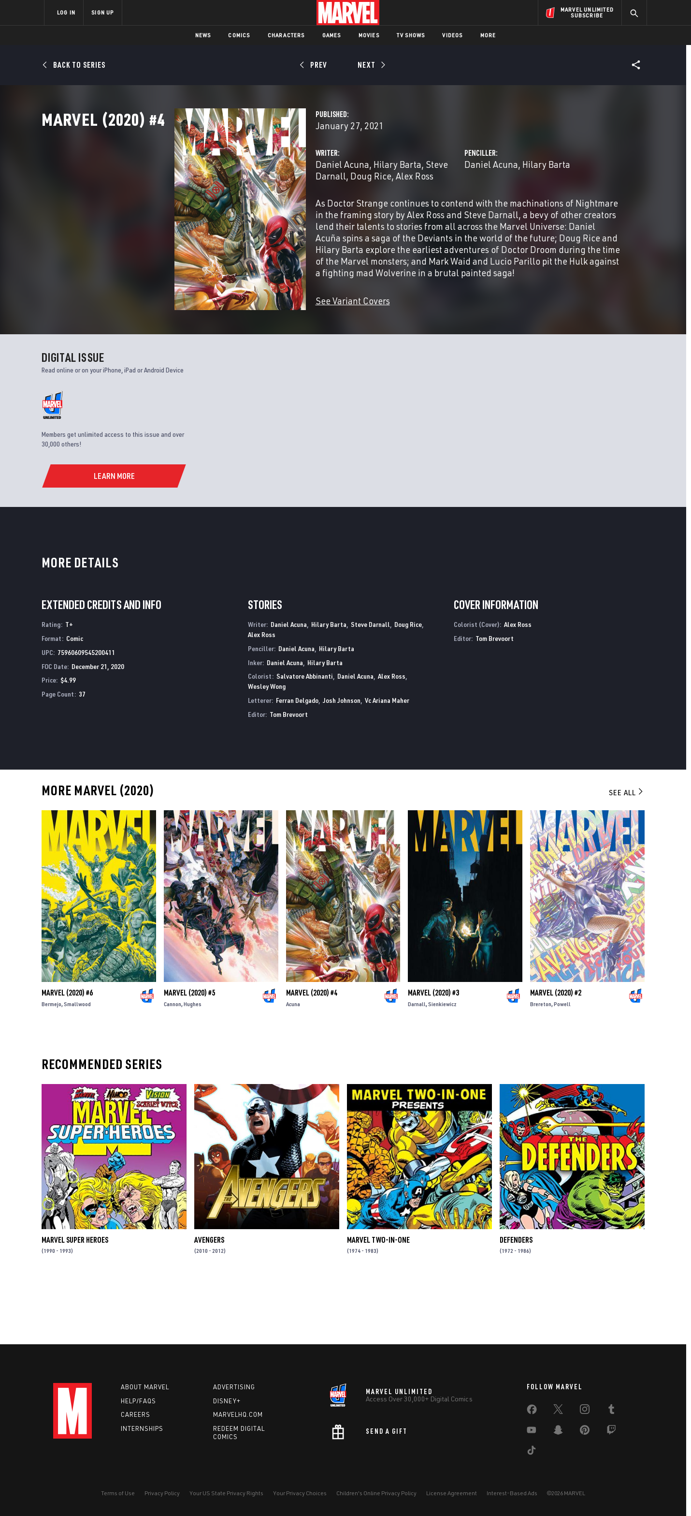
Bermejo (51, 1062)
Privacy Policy (162, 1493)
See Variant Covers (259, 331)
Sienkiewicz (442, 1062)
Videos (452, 35)
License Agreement (451, 1493)
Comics (239, 35)
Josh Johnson (341, 759)
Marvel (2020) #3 (433, 1050)
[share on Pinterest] (585, 1432)
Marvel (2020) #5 (189, 1050)
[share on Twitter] (558, 1411)
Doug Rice (408, 683)
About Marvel (145, 1387)
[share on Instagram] (585, 1411)
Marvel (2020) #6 (67, 1050)
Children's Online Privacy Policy (376, 1493)
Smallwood (77, 1062)
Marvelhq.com (238, 1414)
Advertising (234, 1387)
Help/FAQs (138, 1401)
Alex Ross (263, 218)
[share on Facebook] (532, 1411)
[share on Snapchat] (558, 1432)
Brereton (540, 1062)
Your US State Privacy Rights (226, 1493)
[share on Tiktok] (531, 1452)
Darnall (417, 1062)
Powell (562, 1062)
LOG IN (66, 12)
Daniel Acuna (249, 206)
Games (331, 35)
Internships (142, 1428)
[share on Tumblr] (611, 1411)
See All (627, 850)
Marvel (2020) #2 (555, 1050)
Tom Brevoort (289, 772)
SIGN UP (102, 12)
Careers (135, 1414)
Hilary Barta (304, 206)
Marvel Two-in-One (378, 1298)
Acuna (293, 1062)
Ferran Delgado (297, 759)
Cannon (172, 1062)
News (203, 35)
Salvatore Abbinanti (304, 734)
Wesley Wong (267, 745)
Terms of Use (118, 1493)
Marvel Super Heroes (75, 1298)
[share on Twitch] (611, 1432)
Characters (286, 35)
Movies (369, 35)
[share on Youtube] (531, 1432)
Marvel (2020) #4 (311, 1050)
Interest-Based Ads (512, 1493)
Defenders (516, 1298)
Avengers (209, 1298)
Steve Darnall (359, 206)
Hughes (193, 1062)
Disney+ (227, 1401)
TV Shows (411, 35)
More (488, 35)
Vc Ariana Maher (387, 759)
